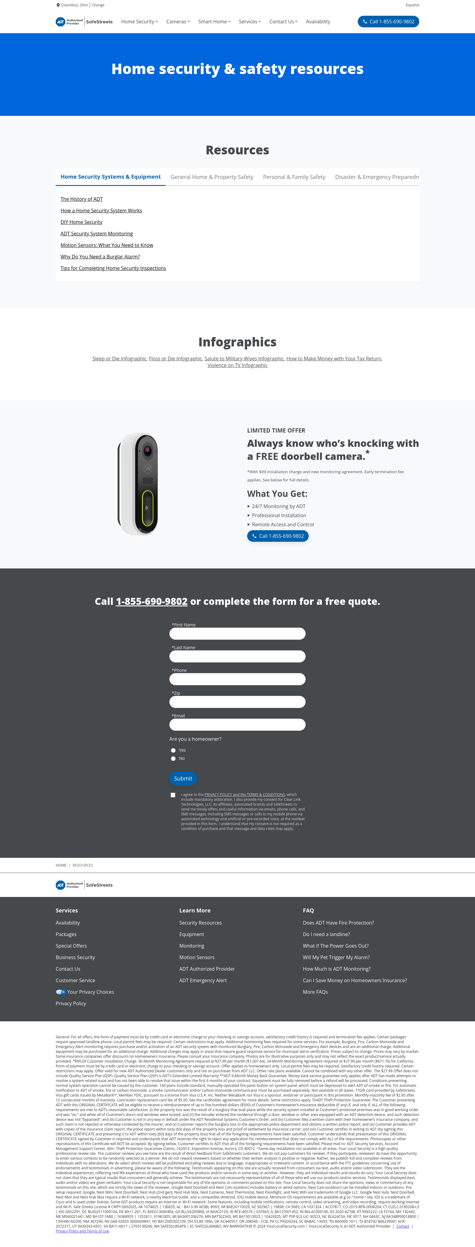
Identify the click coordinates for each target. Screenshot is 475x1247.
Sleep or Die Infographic (119, 358)
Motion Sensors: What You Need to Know (107, 245)
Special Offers (71, 945)
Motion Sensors (196, 957)
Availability (68, 922)
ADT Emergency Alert (203, 980)
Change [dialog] (98, 5)
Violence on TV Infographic (237, 365)
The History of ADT (82, 199)
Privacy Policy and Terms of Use (82, 1231)
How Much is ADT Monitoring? (337, 969)
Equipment (191, 934)
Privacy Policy (71, 1003)
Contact (402, 1226)
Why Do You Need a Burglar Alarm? (100, 256)
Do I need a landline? (326, 934)
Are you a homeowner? (195, 739)
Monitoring (191, 945)
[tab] (111, 177)
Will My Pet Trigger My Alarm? (336, 957)
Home (61, 865)
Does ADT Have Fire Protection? (338, 922)
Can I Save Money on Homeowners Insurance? (355, 980)
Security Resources (200, 922)
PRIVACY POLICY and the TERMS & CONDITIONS (244, 794)
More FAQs (315, 992)
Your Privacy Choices (85, 992)
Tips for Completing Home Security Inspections (113, 268)
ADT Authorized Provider (207, 969)
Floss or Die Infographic (175, 358)
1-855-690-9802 (152, 601)
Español (412, 5)
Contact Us (68, 969)
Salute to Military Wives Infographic (244, 358)
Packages (66, 934)
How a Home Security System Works (101, 210)
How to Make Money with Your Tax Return (333, 358)
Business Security (75, 957)
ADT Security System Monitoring (97, 233)
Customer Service (75, 980)
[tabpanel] (237, 233)
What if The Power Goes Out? (336, 945)
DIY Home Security (81, 222)
